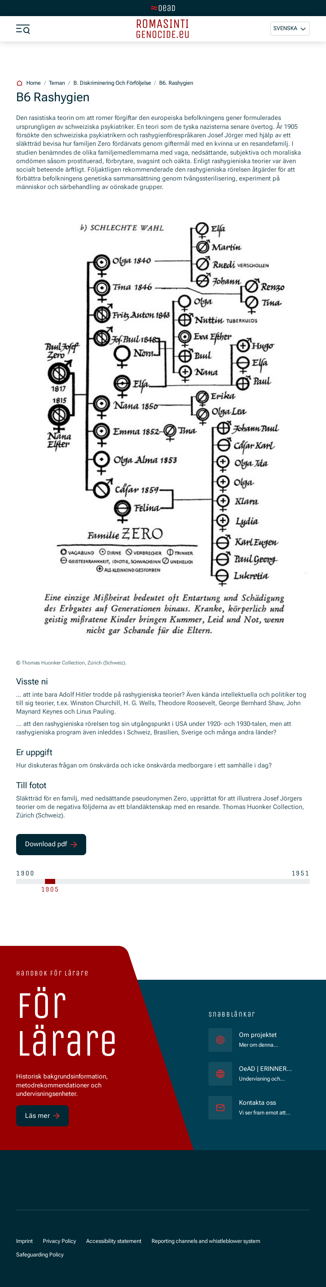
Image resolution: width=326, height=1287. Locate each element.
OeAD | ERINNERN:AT (267, 1069)
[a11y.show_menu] (23, 29)
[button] (290, 29)
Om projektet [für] (258, 1035)
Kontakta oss (257, 1102)
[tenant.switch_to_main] (163, 8)
